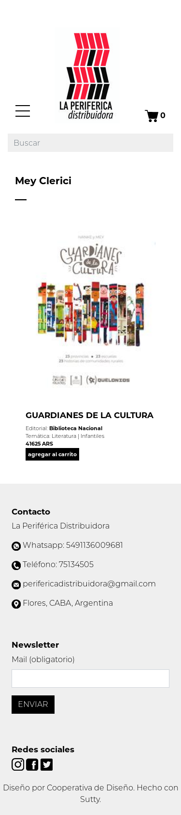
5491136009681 (94, 545)
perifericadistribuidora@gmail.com (89, 583)
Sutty (89, 799)
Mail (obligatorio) (43, 659)
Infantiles (92, 436)
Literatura (64, 436)
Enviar (33, 704)
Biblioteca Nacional (75, 428)
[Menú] (23, 111)
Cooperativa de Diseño (90, 787)
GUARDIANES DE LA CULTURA (89, 415)
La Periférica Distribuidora (61, 525)
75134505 (76, 564)
